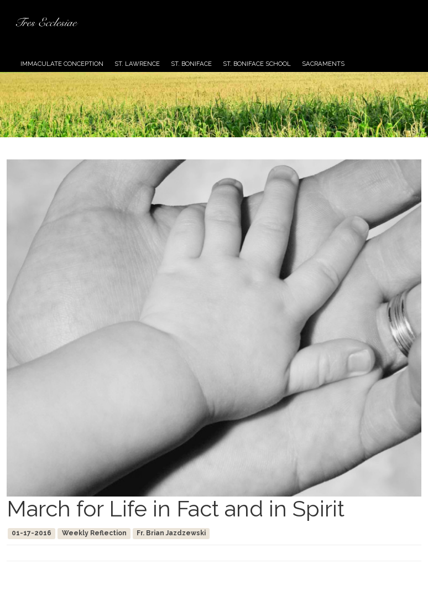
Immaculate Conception (61, 64)
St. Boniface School (257, 64)
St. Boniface (191, 64)
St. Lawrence (137, 64)
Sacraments (323, 64)
